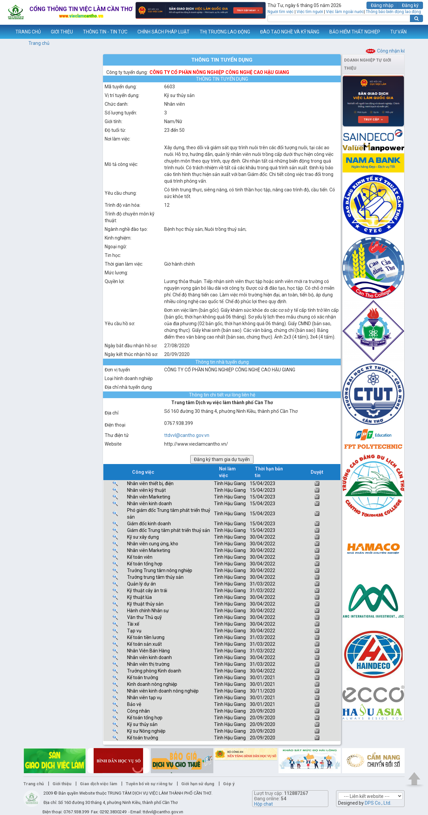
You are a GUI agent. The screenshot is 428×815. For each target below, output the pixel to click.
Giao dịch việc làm (98, 783)
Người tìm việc (281, 11)
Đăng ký (410, 5)
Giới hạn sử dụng (197, 783)
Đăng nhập (382, 5)
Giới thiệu (61, 783)
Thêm (414, 31)
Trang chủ (38, 43)
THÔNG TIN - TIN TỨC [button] (105, 31)
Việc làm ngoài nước (345, 11)
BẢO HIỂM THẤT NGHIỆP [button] (354, 31)
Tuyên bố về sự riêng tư (149, 783)
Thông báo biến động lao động (393, 11)
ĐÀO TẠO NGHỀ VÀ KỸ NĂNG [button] (289, 31)
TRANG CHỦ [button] (28, 31)
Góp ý (228, 783)
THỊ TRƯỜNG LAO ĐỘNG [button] (225, 31)
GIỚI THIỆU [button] (62, 31)
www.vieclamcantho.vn (5, 31)
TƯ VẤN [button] (398, 31)
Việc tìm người (310, 11)
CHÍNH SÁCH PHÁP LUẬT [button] (163, 31)
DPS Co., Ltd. (378, 803)
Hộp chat (263, 804)
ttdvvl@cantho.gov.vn (186, 435)
